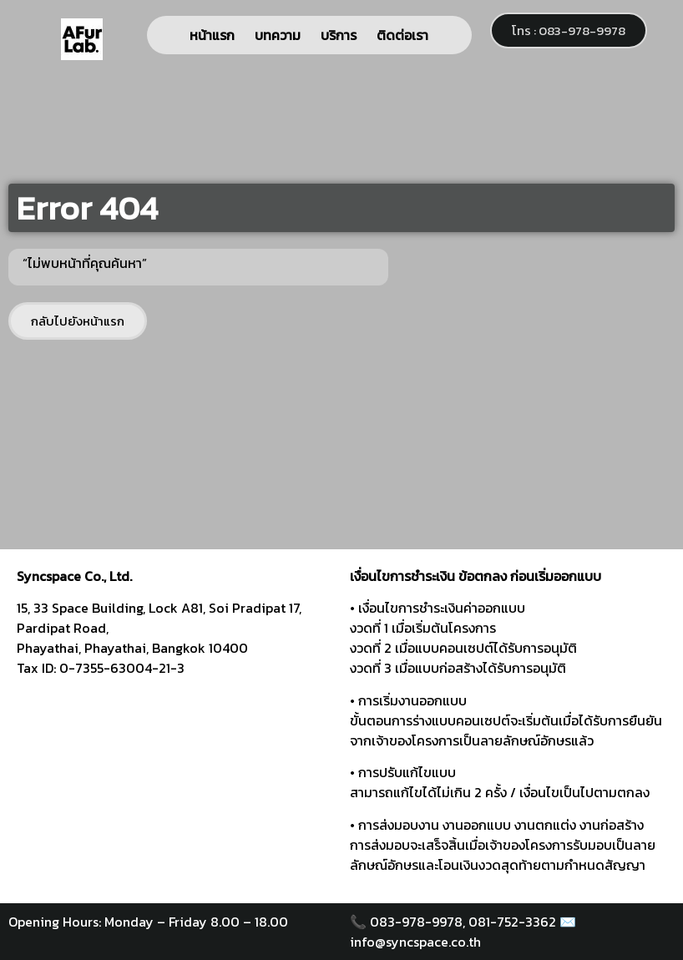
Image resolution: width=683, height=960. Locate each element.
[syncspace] (175, 796)
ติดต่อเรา (402, 35)
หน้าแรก (212, 35)
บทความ (278, 35)
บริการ (339, 35)
